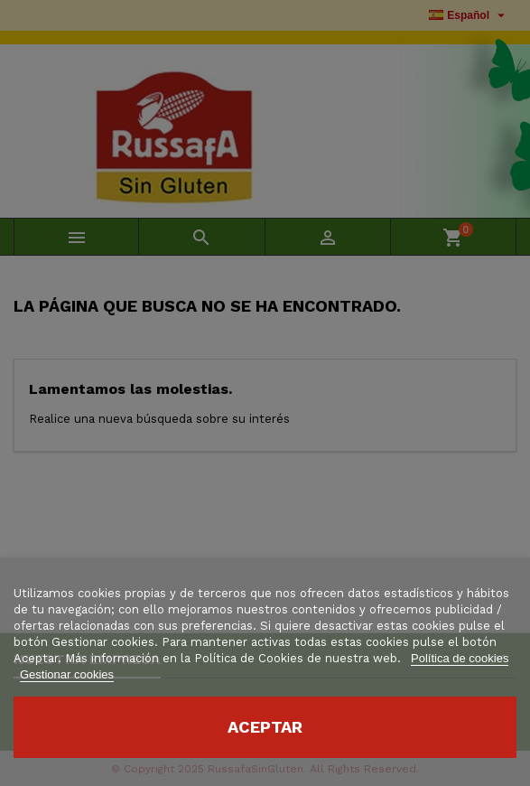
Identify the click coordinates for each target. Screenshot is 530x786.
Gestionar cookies (67, 674)
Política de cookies (459, 658)
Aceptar (265, 726)
